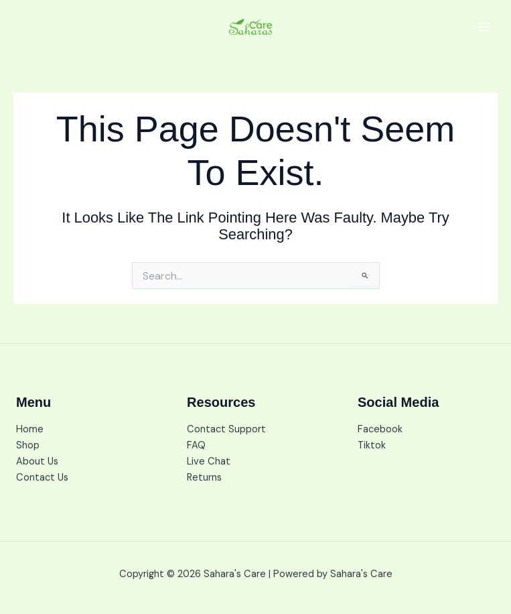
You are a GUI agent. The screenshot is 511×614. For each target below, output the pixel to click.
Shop (28, 445)
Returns (204, 477)
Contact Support (226, 429)
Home (30, 429)
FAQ (196, 445)
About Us (37, 461)
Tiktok (372, 445)
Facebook (380, 429)
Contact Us (42, 477)
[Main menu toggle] (484, 26)
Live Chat (208, 461)
